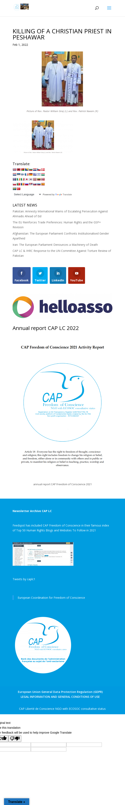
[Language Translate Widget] (27, 194)
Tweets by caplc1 (24, 579)
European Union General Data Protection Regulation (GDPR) (60, 692)
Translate (63, 194)
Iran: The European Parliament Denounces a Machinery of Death (55, 245)
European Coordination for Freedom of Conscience (51, 598)
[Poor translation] (14, 738)
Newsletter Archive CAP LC (32, 511)
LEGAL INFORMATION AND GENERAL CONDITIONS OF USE (60, 697)
